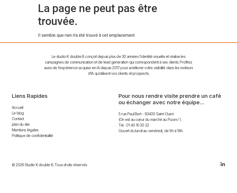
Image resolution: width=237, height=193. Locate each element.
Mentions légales (25, 130)
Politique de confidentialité (32, 135)
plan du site (21, 124)
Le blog (18, 113)
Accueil (17, 107)
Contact (18, 118)
